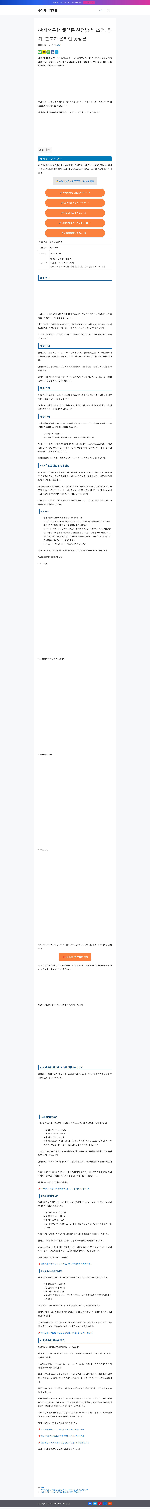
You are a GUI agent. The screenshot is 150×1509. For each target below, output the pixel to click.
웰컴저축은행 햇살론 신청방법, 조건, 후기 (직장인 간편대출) (66, 1265)
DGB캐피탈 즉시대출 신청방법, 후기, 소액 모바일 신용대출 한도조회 (64, 1491)
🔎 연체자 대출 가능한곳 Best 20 (73, 224)
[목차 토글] (47, 150)
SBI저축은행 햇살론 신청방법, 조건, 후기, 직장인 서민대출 (65, 1190)
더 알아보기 (89, 2)
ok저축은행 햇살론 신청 (76, 958)
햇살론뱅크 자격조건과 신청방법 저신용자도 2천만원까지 (65, 1444)
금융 (108, 10)
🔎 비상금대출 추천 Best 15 (73, 213)
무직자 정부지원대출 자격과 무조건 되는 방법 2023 (62, 1431)
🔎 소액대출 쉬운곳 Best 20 (73, 203)
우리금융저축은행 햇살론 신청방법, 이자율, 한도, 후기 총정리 (66, 1334)
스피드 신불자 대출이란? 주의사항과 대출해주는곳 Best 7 (61, 1494)
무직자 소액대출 (47, 10)
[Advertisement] (75, 84)
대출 (100, 10)
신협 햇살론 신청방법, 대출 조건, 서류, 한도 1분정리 (62, 1437)
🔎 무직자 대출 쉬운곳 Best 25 (73, 192)
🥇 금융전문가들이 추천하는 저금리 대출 (75, 181)
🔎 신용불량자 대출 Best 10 (73, 234)
